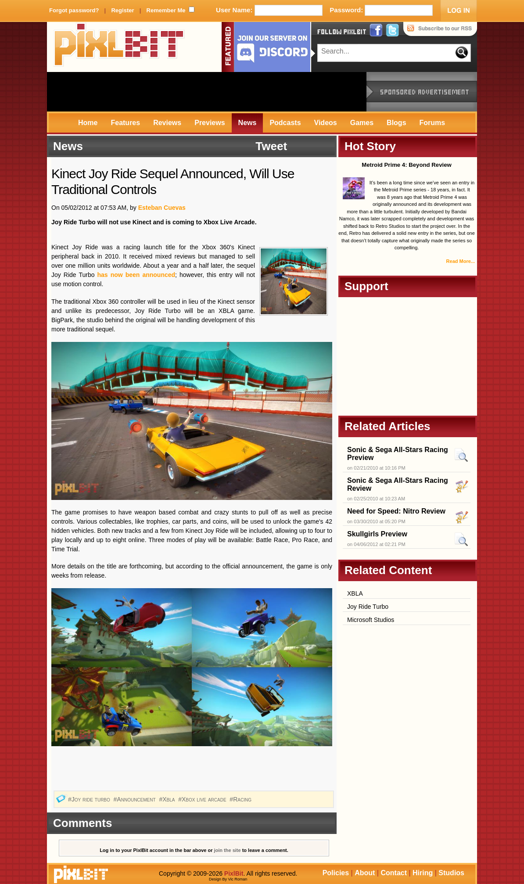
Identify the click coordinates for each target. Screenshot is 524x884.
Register (122, 10)
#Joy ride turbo (90, 799)
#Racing (241, 799)
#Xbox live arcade (203, 799)
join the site (227, 850)
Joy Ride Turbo (367, 606)
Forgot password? (74, 10)
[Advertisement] (206, 91)
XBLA (355, 593)
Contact (393, 873)
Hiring (423, 873)
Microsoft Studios (370, 619)
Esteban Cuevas (162, 207)
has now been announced (134, 274)
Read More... (460, 261)
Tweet (271, 146)
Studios (451, 873)
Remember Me (166, 10)
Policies (336, 873)
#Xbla (167, 799)
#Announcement (136, 799)
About (365, 873)
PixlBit (119, 47)
